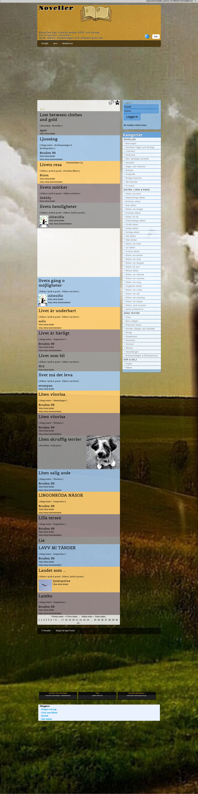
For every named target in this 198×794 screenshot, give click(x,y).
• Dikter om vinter (133, 290)
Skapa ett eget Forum (65, 630)
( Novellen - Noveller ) (51, 125)
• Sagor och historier (135, 166)
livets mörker (54, 187)
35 (99, 620)
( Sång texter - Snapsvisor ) (52, 339)
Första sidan (57, 616)
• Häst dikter (130, 240)
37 (106, 620)
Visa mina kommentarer (51, 159)
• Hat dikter (130, 236)
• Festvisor (129, 340)
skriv (55, 43)
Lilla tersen (50, 518)
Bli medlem (129, 125)
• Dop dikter (130, 205)
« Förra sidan (71, 616)
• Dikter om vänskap (134, 297)
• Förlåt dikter (131, 224)
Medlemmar (67, 43)
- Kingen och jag (47, 709)
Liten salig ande (55, 473)
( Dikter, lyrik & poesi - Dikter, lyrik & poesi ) (62, 212)
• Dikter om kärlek (133, 255)
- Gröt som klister (48, 712)
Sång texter (132, 313)
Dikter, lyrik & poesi (137, 190)
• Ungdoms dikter (133, 286)
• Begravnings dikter (134, 197)
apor (43, 130)
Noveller (56, 8)
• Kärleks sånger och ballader (139, 329)
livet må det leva (56, 375)
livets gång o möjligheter (51, 283)
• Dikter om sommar (134, 278)
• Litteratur (129, 151)
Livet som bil (52, 355)
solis (42, 321)
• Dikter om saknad (134, 274)
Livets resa (51, 164)
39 (113, 620)
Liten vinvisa (52, 394)
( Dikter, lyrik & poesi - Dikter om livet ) (60, 193)
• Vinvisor (129, 344)
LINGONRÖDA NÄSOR (61, 495)
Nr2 (41, 366)
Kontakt (44, 43)
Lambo (45, 596)
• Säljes (128, 367)
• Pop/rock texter (133, 325)
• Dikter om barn (132, 194)
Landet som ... (52, 570)
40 (117, 620)
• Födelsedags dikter (135, 221)
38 (109, 620)
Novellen (130, 139)
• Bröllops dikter (132, 201)
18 (66, 620)
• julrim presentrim (133, 309)
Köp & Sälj (130, 360)
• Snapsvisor (130, 336)
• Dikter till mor (132, 267)
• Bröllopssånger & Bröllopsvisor (141, 356)
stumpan (46, 385)
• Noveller (129, 163)
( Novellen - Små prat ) (50, 445)
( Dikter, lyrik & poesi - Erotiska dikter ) (60, 171)
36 (102, 620)
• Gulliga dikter (132, 232)
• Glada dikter (131, 228)
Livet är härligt (54, 333)
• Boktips (129, 170)
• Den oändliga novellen (136, 159)
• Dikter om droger (133, 209)
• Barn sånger (131, 321)
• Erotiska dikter (132, 213)
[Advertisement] (99, 72)
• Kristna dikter (132, 251)
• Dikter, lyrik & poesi (135, 305)
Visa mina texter (47, 133)
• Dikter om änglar (133, 301)
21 (77, 620)
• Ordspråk (129, 174)
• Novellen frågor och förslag (139, 147)
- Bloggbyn (44, 706)
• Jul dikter (130, 247)
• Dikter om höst (132, 244)
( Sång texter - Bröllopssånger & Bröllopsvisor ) (56, 147)
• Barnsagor (130, 143)
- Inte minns (45, 719)
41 (78, 623)
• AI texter (129, 186)
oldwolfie (56, 217)
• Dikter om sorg (132, 282)
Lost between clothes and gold (61, 117)
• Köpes (128, 364)
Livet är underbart (57, 310)
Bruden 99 (48, 153)
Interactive (61, 581)
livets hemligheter (58, 206)
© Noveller (46, 630)
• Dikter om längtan (134, 263)
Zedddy (45, 198)
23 (84, 620)
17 (62, 620)
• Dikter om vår (132, 294)
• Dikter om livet (132, 259)
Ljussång (49, 139)
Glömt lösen (141, 125)
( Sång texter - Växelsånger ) (53, 400)
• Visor (127, 317)
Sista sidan (100, 616)
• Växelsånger (131, 352)
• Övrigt (128, 332)
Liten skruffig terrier (60, 439)
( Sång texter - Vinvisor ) (51, 423)
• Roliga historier (133, 178)
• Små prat (129, 155)
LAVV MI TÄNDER (57, 547)
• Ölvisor (128, 348)
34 (95, 620)
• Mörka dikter (131, 271)
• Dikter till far (131, 217)
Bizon (44, 175)
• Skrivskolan (131, 182)
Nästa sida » (88, 616)
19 (70, 620)
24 (88, 620)
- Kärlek (43, 716)
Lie (42, 540)
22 (80, 620)
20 (73, 620)
